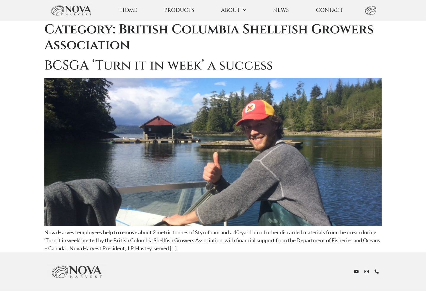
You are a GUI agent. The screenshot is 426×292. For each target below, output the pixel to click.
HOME (128, 10)
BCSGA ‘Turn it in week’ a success (158, 66)
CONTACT (329, 10)
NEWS (281, 10)
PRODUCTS (179, 10)
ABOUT (233, 10)
